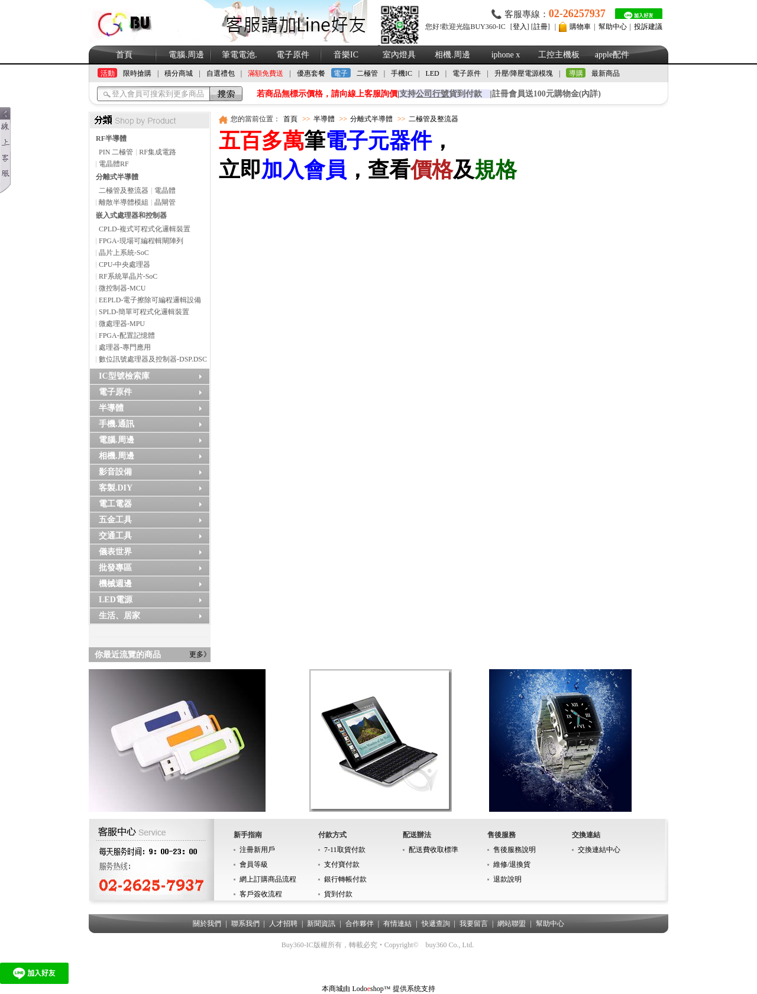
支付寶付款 (342, 864)
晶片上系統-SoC (124, 252)
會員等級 (254, 864)
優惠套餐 (311, 73)
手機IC (401, 73)
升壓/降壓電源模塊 (523, 73)
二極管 (367, 73)
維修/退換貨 (511, 864)
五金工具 (115, 519)
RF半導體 (111, 138)
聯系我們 (245, 923)
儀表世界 (115, 551)
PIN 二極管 (116, 152)
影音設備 (115, 471)
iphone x (505, 54)
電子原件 (292, 54)
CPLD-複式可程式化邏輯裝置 (144, 229)
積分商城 (178, 73)
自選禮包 (220, 73)
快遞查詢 (436, 923)
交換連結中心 (599, 849)
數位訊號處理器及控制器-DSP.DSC (153, 359)
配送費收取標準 (433, 849)
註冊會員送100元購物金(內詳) (546, 93)
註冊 (540, 26)
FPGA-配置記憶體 (127, 335)
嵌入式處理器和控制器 (131, 215)
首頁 (124, 54)
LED (432, 73)
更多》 (200, 654)
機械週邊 (115, 583)
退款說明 (507, 879)
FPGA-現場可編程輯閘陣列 (141, 241)
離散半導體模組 (123, 202)
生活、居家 (119, 615)
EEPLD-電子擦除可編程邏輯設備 (150, 300)
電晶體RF (114, 164)
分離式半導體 (117, 177)
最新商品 (605, 73)
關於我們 (207, 923)
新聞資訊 (321, 923)
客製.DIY (115, 487)
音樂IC (346, 54)
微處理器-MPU (122, 324)
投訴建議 (648, 26)
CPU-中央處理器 (124, 264)
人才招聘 (283, 923)
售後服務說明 (514, 849)
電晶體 (165, 190)
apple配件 (612, 54)
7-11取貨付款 (344, 849)
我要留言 (474, 923)
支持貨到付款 (440, 93)
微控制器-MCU (122, 288)
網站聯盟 (511, 923)
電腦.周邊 (186, 54)
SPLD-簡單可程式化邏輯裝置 (144, 312)
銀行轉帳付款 (345, 879)
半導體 (111, 408)
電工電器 (115, 503)
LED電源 (115, 599)
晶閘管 (165, 202)
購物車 (580, 26)
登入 (520, 26)
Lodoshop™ (371, 989)
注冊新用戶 (257, 849)
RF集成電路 (157, 152)
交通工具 (115, 535)
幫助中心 (613, 26)
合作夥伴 (359, 923)
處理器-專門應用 (125, 347)
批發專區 (115, 567)
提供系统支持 (414, 989)
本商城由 (336, 989)
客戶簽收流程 (261, 894)
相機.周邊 (452, 54)
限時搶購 (137, 73)
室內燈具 (399, 54)
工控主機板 (559, 54)
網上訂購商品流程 (268, 879)
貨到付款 (338, 894)
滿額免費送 (265, 73)
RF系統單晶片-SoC (128, 276)
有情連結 (397, 923)
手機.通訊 (116, 423)
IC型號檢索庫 (124, 376)
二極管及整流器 (123, 190)
